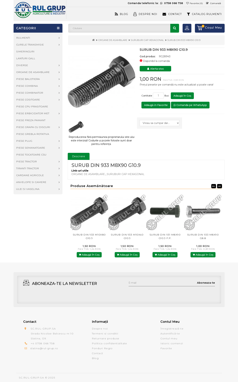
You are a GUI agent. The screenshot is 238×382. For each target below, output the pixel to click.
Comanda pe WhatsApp (190, 105)
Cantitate (146, 95)
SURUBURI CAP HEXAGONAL (147, 40)
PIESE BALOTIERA (28, 79)
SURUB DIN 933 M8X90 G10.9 (184, 40)
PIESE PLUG (24, 140)
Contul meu (168, 338)
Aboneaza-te (206, 282)
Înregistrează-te (171, 328)
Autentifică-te (170, 333)
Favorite (166, 348)
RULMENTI (23, 37)
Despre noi (100, 328)
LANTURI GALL (25, 58)
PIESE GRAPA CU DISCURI (33, 127)
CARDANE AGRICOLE (30, 175)
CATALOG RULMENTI (204, 14)
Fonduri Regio (102, 348)
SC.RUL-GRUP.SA (31, 377)
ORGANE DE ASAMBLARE (112, 40)
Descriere (78, 156)
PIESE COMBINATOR (29, 92)
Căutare (174, 28)
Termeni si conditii (105, 333)
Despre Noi (145, 14)
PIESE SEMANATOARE (30, 147)
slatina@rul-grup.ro (44, 348)
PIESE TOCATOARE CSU (31, 154)
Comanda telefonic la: (155, 3)
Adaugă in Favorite (156, 105)
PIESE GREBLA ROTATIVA (32, 134)
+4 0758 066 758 (43, 343)
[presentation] (155, 293)
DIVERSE (22, 65)
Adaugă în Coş (182, 95)
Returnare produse (105, 338)
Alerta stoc (155, 68)
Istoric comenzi (171, 343)
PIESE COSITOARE (28, 99)
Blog (121, 14)
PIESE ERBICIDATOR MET (32, 113)
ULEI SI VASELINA (27, 189)
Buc (167, 95)
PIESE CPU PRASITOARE (32, 106)
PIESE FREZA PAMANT (30, 120)
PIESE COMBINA (27, 85)
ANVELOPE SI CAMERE (31, 182)
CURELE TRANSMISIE (30, 44)
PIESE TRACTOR (26, 161)
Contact (172, 14)
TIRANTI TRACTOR (27, 168)
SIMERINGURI (25, 51)
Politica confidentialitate (109, 343)
